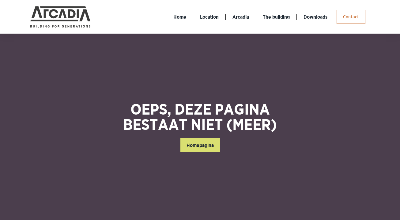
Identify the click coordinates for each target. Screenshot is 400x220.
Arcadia (240, 17)
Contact (351, 16)
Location (209, 17)
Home (179, 17)
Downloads (315, 17)
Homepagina (200, 145)
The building (276, 17)
